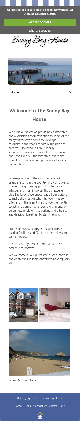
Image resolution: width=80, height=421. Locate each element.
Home (18, 406)
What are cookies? (40, 31)
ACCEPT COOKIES (40, 22)
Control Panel (57, 406)
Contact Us (40, 406)
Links (28, 406)
